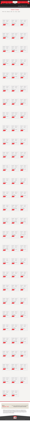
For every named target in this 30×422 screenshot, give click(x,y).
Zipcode (19, 11)
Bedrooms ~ (8, 11)
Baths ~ (12, 11)
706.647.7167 (24, 6)
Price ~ (6, 11)
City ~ (14, 11)
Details (4, 24)
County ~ (16, 11)
